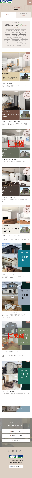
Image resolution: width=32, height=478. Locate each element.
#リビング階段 (14, 35)
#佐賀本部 (15, 37)
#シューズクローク (24, 40)
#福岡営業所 (18, 32)
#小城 (24, 37)
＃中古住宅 (16, 27)
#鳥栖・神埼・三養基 (10, 45)
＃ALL (7, 25)
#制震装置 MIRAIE (15, 40)
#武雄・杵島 (19, 45)
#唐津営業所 (9, 37)
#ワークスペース (14, 42)
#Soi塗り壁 (23, 30)
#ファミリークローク (10, 30)
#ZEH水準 (17, 30)
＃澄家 (20, 25)
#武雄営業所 (8, 35)
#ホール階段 (24, 32)
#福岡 (20, 42)
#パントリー (7, 32)
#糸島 (8, 42)
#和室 (13, 32)
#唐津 (24, 45)
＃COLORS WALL (13, 25)
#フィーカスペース (22, 35)
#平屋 (20, 37)
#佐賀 (24, 42)
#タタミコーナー (7, 40)
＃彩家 (24, 25)
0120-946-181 (16, 425)
